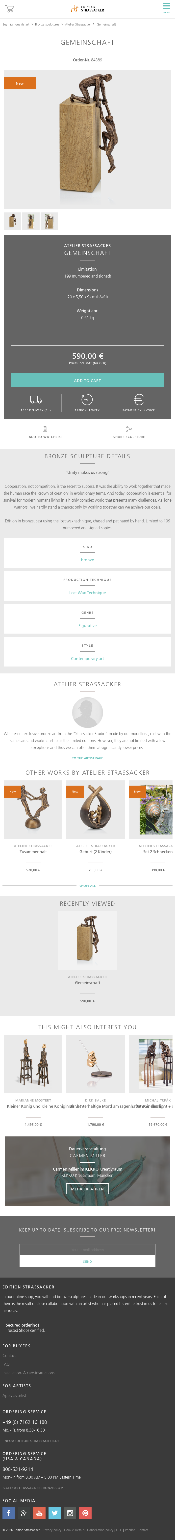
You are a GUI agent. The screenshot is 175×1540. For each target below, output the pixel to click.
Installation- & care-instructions (28, 1372)
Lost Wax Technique (87, 592)
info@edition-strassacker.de (31, 1441)
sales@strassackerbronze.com (33, 1488)
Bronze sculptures (47, 24)
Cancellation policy (100, 1530)
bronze (87, 559)
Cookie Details (74, 1530)
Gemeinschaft (106, 24)
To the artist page (87, 758)
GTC (119, 1530)
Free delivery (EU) (36, 403)
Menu (166, 8)
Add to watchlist (45, 432)
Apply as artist (14, 1395)
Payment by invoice (139, 403)
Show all (87, 886)
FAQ (6, 1364)
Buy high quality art (15, 24)
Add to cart (87, 380)
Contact (9, 1355)
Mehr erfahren (87, 1189)
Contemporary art (87, 658)
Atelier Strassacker (78, 24)
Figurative (87, 625)
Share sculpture (129, 432)
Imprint (130, 1530)
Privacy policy (52, 1530)
